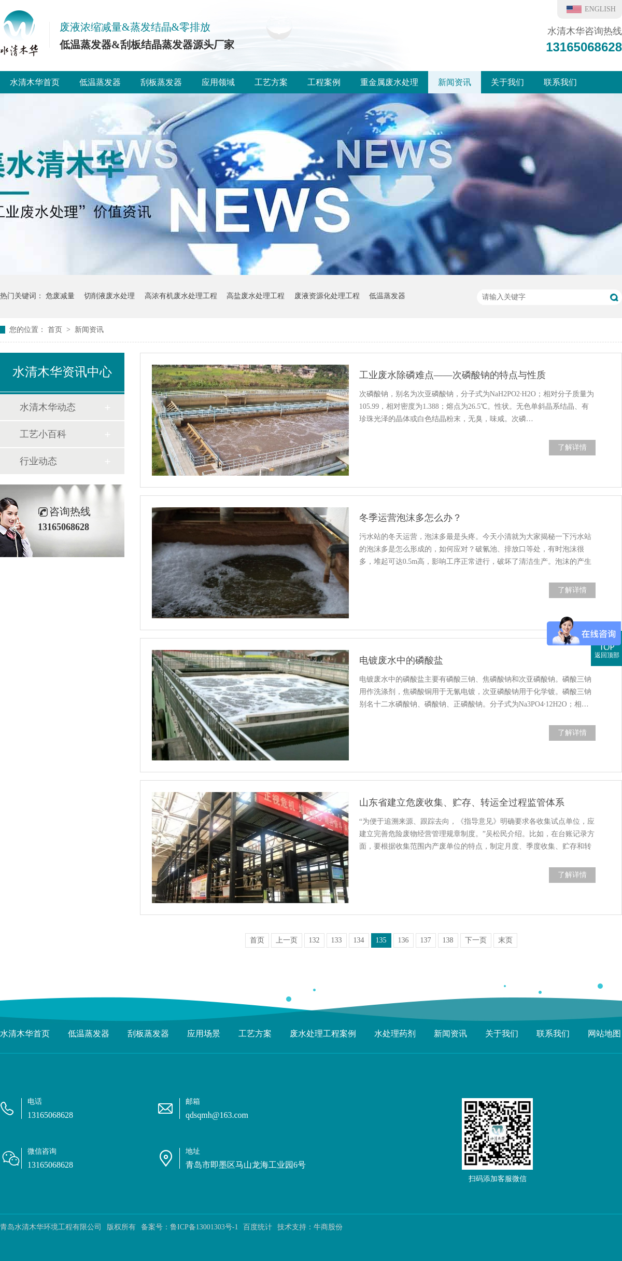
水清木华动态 (48, 407)
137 (425, 940)
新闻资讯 (454, 82)
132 (314, 940)
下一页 (476, 940)
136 (403, 940)
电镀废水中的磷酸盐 (401, 660)
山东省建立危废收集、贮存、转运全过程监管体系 (461, 802)
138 (448, 940)
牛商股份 (328, 1227)
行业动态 (38, 461)
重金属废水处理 (389, 82)
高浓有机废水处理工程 (181, 296)
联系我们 (560, 82)
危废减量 (60, 296)
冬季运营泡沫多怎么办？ (410, 517)
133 (336, 940)
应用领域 (218, 82)
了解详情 (572, 447)
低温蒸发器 (100, 82)
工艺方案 (271, 82)
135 (381, 940)
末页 (505, 940)
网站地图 (604, 1033)
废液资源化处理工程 (327, 296)
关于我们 (507, 82)
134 (359, 940)
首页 (56, 330)
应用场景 (203, 1033)
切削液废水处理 (109, 296)
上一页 (287, 940)
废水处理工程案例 (323, 1033)
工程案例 (324, 82)
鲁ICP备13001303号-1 (204, 1227)
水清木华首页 (35, 82)
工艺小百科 (43, 434)
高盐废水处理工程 (256, 296)
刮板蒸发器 (161, 82)
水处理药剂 (395, 1033)
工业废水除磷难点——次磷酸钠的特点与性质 (452, 375)
